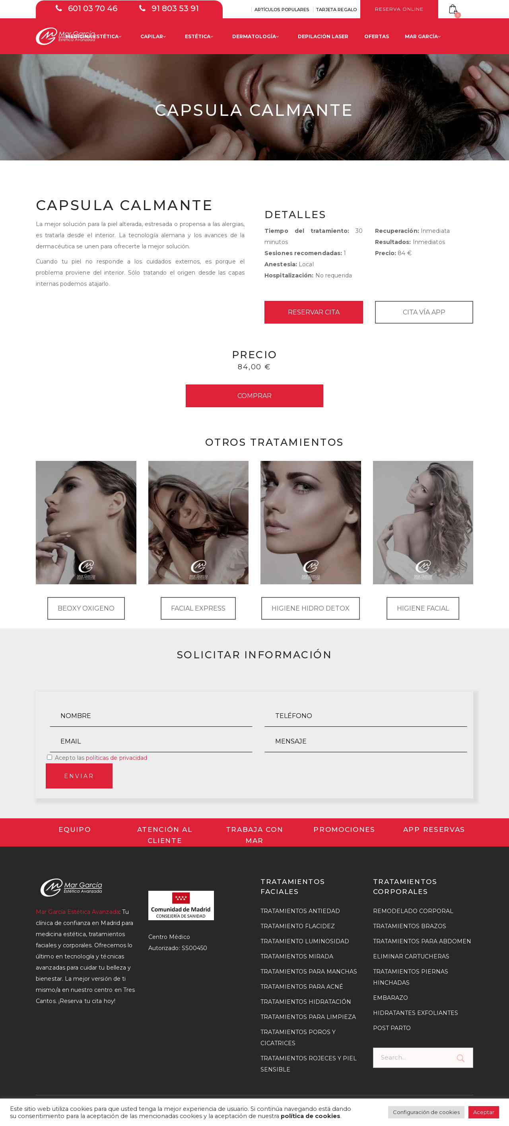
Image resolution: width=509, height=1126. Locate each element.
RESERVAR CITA (314, 312)
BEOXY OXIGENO (86, 608)
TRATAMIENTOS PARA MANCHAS (308, 971)
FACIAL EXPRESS (198, 608)
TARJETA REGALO (336, 9)
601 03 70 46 (92, 8)
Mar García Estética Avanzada (77, 911)
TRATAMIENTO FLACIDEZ (297, 926)
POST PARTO (392, 1028)
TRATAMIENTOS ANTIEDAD (300, 911)
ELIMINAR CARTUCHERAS (411, 956)
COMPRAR (254, 396)
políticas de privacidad (116, 757)
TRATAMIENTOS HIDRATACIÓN (305, 1001)
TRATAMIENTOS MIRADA (296, 956)
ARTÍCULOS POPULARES (281, 9)
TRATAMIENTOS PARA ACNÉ (301, 986)
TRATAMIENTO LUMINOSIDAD (304, 941)
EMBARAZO (390, 997)
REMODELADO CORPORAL (413, 911)
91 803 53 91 (175, 8)
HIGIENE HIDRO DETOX (311, 608)
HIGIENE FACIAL (423, 608)
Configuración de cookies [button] (426, 1112)
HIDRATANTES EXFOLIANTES (415, 1013)
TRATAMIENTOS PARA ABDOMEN (422, 941)
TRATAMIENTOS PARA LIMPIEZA (308, 1017)
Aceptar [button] (483, 1112)
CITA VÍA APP (424, 312)
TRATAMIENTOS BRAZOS (409, 926)
